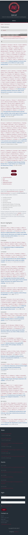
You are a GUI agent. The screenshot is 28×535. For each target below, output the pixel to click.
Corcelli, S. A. (5, 341)
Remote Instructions (7, 184)
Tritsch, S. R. (23, 126)
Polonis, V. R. (3, 59)
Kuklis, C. (22, 48)
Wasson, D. (3, 106)
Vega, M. (19, 289)
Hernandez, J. (22, 101)
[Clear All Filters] (17, 36)
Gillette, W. (17, 325)
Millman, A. (7, 314)
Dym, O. (14, 315)
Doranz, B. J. (20, 134)
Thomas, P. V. (15, 100)
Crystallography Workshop (7, 477)
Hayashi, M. (11, 304)
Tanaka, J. (8, 305)
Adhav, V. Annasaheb (21, 375)
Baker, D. (25, 245)
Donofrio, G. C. (20, 51)
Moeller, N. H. (19, 255)
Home (2, 24)
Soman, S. (3, 49)
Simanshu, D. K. (18, 231)
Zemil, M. (16, 49)
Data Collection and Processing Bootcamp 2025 (11, 472)
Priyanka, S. (18, 253)
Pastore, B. (8, 377)
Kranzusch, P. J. (4, 317)
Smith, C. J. (18, 132)
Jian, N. (15, 75)
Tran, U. (4, 53)
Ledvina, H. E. (21, 419)
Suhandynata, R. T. (13, 421)
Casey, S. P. (19, 79)
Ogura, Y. (16, 304)
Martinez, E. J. (6, 77)
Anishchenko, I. (17, 404)
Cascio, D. (23, 352)
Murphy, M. (16, 390)
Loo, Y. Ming (7, 57)
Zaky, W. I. (13, 126)
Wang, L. (4, 158)
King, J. (7, 49)
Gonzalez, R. (3, 364)
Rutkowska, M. (4, 131)
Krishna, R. (21, 244)
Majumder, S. (14, 403)
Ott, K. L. (13, 253)
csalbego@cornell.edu (6, 524)
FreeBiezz (16, 531)
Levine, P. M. (12, 406)
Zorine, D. (10, 408)
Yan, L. (6, 48)
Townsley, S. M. (12, 51)
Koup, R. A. (17, 158)
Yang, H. (21, 385)
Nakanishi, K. (21, 377)
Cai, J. (12, 419)
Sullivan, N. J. (15, 85)
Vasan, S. (20, 85)
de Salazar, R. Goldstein (6, 229)
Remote (14, 174)
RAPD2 (13, 171)
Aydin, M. (17, 385)
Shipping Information (7, 182)
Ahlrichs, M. (11, 390)
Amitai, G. (10, 315)
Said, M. (5, 403)
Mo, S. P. (15, 287)
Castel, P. (8, 291)
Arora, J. (13, 103)
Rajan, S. (3, 57)
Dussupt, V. (10, 44)
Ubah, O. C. (3, 253)
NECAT (14, 15)
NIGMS (19, 213)
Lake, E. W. (8, 253)
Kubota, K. (3, 305)
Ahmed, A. (15, 127)
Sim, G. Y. (7, 375)
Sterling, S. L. (11, 48)
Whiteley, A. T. (5, 421)
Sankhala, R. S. (4, 44)
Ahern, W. (14, 242)
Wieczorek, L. (23, 54)
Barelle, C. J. (22, 257)
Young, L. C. (18, 227)
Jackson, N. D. (8, 126)
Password (3, 500)
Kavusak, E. (3, 155)
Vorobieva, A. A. (21, 409)
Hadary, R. (21, 314)
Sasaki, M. (20, 300)
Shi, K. (14, 255)
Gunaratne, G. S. (9, 255)
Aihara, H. (4, 257)
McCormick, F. (10, 231)
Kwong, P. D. (23, 106)
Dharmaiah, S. (4, 287)
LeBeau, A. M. (14, 257)
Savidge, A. (3, 377)
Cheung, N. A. (23, 351)
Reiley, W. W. (3, 85)
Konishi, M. (4, 302)
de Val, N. (18, 53)
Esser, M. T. (21, 57)
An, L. (2, 403)
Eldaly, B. (19, 339)
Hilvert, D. (18, 245)
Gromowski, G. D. (16, 54)
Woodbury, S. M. (7, 242)
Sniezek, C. (10, 388)
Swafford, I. (16, 48)
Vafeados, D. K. (7, 409)
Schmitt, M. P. (9, 354)
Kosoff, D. (8, 257)
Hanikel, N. (12, 244)
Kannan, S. (4, 80)
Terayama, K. (4, 299)
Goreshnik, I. (20, 403)
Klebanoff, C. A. (17, 341)
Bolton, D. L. (14, 82)
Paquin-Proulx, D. (10, 56)
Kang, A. (23, 242)
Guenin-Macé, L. (11, 386)
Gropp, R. (20, 393)
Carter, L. (22, 388)
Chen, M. (22, 157)
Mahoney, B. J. (4, 351)
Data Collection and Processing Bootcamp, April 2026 (13, 456)
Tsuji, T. (22, 325)
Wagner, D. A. (4, 74)
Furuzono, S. (10, 299)
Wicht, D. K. (17, 364)
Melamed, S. (4, 315)
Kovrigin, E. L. (11, 341)
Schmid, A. (8, 106)
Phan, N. (13, 364)
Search (4, 30)
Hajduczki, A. (16, 46)
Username (4, 495)
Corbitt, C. (11, 49)
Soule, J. (18, 351)
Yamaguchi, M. (20, 302)
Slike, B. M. (9, 80)
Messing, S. (9, 289)
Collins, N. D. (3, 110)
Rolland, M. (3, 56)
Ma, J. (2, 338)
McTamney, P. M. (14, 57)
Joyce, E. (2, 244)
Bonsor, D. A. (3, 227)
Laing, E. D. (23, 53)
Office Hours (5, 180)
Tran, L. (9, 403)
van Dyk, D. (16, 56)
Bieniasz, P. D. (13, 84)
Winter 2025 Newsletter (6, 433)
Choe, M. (3, 48)
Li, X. (19, 408)
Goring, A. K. (3, 352)
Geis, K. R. (14, 229)
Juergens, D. (5, 404)
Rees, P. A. (10, 46)
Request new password (6, 506)
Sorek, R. (12, 317)
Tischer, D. (19, 242)
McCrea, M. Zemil (9, 101)
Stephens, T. (19, 229)
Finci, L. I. (9, 227)
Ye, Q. (9, 419)
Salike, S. (17, 244)
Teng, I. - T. (13, 106)
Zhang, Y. (17, 157)
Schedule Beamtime (7, 177)
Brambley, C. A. (12, 338)
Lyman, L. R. (10, 351)
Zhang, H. (3, 375)
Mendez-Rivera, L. (5, 51)
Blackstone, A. (16, 388)
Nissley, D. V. (3, 231)
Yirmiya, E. (16, 314)
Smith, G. (17, 105)
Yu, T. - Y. (12, 385)
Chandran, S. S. (19, 338)
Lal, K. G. (10, 70)
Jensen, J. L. (5, 46)
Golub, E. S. (3, 154)
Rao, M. (9, 103)
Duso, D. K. (7, 79)
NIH (17, 215)
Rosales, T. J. (3, 339)
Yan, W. (18, 299)
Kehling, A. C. (13, 375)
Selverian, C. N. (16, 131)
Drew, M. (15, 289)
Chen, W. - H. (16, 44)
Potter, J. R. (13, 227)
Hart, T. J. (3, 79)
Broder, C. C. (3, 54)
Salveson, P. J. (14, 409)
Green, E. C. (8, 53)
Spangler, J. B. (5, 393)
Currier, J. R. (9, 54)
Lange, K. (12, 314)
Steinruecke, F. (19, 315)
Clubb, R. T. (17, 354)
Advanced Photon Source (12, 191)
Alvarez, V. (18, 406)
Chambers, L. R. (4, 419)
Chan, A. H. (4, 289)
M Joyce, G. (3, 61)
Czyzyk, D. (3, 325)
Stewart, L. (16, 391)
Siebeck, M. (15, 393)
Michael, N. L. (10, 59)
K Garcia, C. (22, 391)
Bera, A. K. (7, 244)
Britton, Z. (22, 56)
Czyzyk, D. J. (3, 300)
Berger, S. (3, 385)
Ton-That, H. (3, 354)
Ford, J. (14, 351)
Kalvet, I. (13, 245)
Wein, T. (2, 314)
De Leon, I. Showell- (10, 105)
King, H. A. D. (20, 75)
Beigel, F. (10, 393)
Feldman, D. (4, 408)
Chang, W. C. (22, 46)
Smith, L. (14, 80)
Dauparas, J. (11, 404)
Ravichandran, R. (4, 390)
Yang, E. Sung (12, 157)
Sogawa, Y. (14, 302)
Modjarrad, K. (21, 59)
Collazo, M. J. (17, 352)
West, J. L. (3, 255)
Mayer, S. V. (17, 72)
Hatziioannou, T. (6, 84)
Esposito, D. (3, 291)
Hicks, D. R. (14, 408)
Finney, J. (25, 229)
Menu (14, 20)
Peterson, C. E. (21, 49)
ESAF (4, 179)
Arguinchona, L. (4, 388)
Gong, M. (16, 419)
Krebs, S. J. (15, 59)
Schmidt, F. (24, 77)
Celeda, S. (23, 253)
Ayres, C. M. (6, 338)
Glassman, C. (18, 386)
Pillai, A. (22, 406)
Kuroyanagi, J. (5, 304)
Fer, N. (14, 299)
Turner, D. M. (16, 326)
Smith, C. (13, 53)
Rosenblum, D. (4, 386)
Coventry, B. (24, 404)
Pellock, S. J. (4, 245)
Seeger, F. (8, 385)
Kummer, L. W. (13, 79)
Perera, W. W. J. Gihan (11, 339)
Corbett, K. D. (22, 421)
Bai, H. (20, 44)
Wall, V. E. (24, 227)
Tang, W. (13, 377)
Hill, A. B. (25, 315)
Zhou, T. (18, 106)
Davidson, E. (20, 82)
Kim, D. (2, 242)
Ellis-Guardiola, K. (10, 352)
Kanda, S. (9, 302)
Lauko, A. (9, 245)
